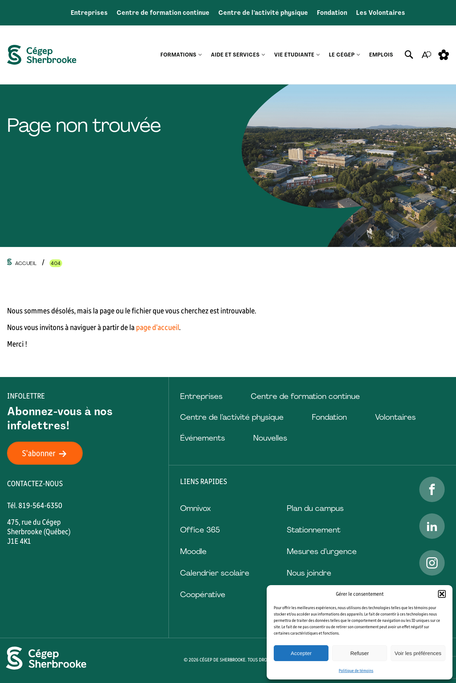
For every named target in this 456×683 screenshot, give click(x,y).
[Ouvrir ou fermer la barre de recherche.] (409, 54)
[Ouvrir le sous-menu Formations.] (200, 55)
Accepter (301, 653)
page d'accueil (157, 327)
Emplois (381, 54)
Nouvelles (270, 438)
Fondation (332, 12)
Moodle (193, 551)
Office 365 (200, 530)
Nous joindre (309, 573)
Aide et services (235, 54)
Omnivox (195, 508)
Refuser (359, 653)
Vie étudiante (294, 54)
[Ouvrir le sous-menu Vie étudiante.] (318, 55)
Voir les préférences (418, 653)
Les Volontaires (380, 12)
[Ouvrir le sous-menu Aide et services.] (263, 55)
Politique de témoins (356, 670)
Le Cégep (342, 54)
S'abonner (48, 453)
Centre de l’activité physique (263, 12)
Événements (202, 438)
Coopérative (202, 594)
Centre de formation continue (163, 12)
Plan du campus (315, 508)
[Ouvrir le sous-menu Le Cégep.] (358, 55)
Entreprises (89, 12)
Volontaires (395, 417)
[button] (441, 593)
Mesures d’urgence (322, 551)
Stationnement (313, 530)
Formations (178, 54)
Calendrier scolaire (214, 573)
